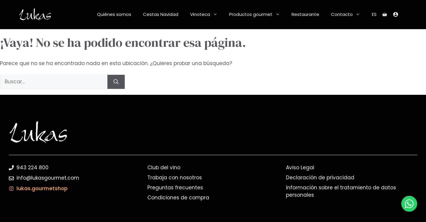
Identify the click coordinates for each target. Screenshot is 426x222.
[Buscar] (116, 82)
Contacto (348, 14)
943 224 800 (32, 167)
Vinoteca (206, 14)
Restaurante (305, 14)
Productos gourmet (257, 14)
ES (374, 14)
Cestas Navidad (160, 14)
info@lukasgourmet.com (47, 177)
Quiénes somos (114, 14)
